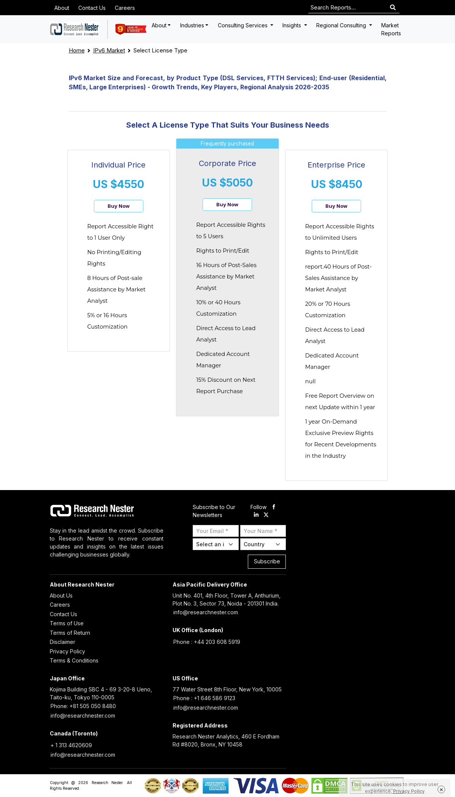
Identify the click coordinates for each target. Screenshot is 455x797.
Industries (192, 25)
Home (77, 50)
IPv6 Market (109, 50)
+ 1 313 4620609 (71, 745)
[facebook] (273, 507)
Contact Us (92, 8)
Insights (292, 25)
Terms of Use (67, 623)
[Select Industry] (216, 544)
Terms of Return (70, 632)
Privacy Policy (67, 651)
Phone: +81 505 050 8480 (83, 706)
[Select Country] (263, 544)
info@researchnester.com (205, 612)
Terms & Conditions (74, 660)
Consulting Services (243, 25)
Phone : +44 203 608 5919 (206, 642)
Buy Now (119, 206)
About (61, 8)
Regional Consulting (342, 25)
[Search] (393, 8)
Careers (125, 8)
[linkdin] (256, 515)
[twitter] (266, 515)
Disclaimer (62, 642)
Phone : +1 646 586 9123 (204, 698)
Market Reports (391, 29)
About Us (61, 595)
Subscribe (267, 561)
